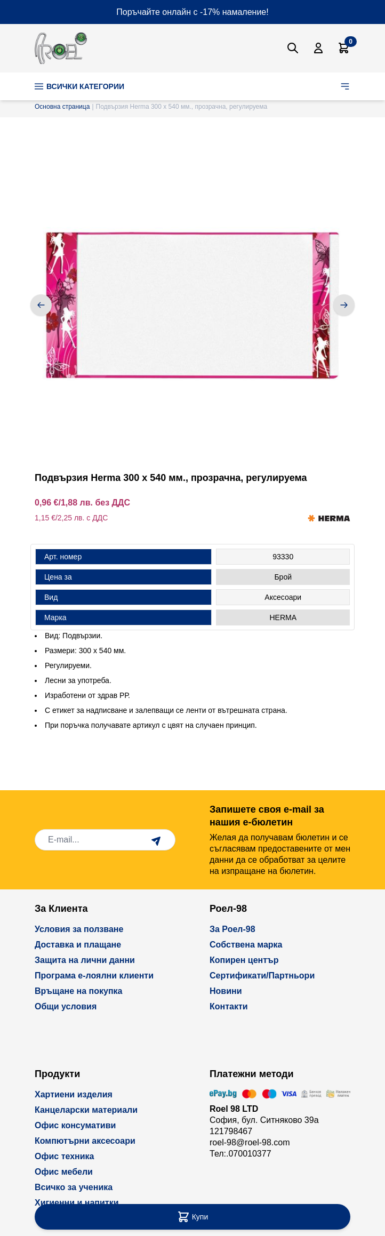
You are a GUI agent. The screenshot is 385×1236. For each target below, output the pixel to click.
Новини (226, 991)
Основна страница (62, 106)
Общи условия (66, 1006)
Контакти (229, 1006)
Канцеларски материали (86, 1109)
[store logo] (61, 48)
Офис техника (64, 1156)
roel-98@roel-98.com (250, 1142)
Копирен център (244, 960)
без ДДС (112, 502)
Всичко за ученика (74, 1187)
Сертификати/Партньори (262, 975)
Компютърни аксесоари (85, 1140)
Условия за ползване (79, 929)
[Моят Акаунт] (318, 48)
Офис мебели (64, 1171)
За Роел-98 (232, 929)
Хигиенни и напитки (77, 1202)
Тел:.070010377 (240, 1153)
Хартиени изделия (74, 1094)
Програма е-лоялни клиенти (94, 975)
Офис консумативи (75, 1125)
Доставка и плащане (78, 944)
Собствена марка (246, 944)
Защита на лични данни (85, 960)
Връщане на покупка (79, 991)
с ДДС (97, 517)
